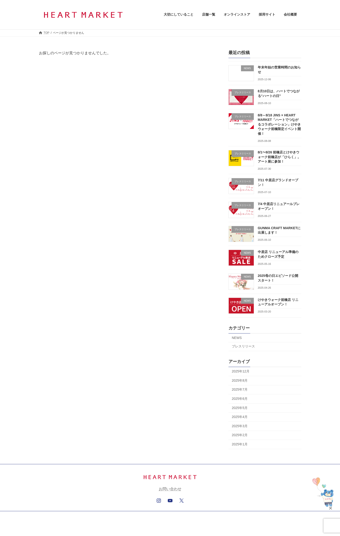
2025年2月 (240, 435)
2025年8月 (240, 380)
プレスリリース (243, 346)
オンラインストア (128, 515)
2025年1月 (240, 444)
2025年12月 (241, 371)
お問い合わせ (170, 489)
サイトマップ (214, 515)
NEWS (237, 337)
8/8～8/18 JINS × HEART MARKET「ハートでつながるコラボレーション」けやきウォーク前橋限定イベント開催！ (279, 124)
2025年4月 (240, 417)
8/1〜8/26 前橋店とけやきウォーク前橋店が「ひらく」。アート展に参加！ (279, 156)
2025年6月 (240, 399)
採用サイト (157, 515)
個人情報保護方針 (184, 515)
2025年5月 (240, 407)
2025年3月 (240, 426)
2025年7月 (240, 389)
